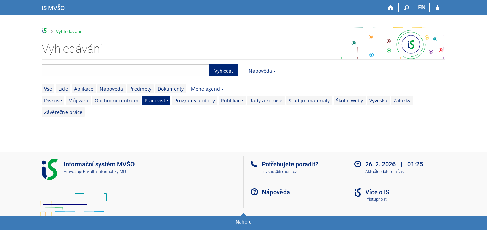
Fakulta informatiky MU (104, 171)
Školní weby (349, 100)
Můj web (78, 100)
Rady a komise (265, 100)
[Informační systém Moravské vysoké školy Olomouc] (53, 7)
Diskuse (53, 100)
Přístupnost (376, 199)
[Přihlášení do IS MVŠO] (437, 7)
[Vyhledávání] (406, 7)
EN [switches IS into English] (422, 7)
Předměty (140, 88)
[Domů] (391, 7)
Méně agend (205, 88)
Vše (48, 88)
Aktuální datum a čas (384, 171)
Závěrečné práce (63, 112)
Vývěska (378, 100)
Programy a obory (194, 100)
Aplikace (83, 88)
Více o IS (377, 192)
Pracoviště (156, 100)
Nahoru (244, 222)
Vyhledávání (68, 31)
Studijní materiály (309, 100)
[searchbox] (125, 70)
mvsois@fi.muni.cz (279, 171)
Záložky (402, 100)
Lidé (63, 88)
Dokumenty (171, 88)
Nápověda (260, 71)
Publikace (232, 100)
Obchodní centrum (116, 100)
